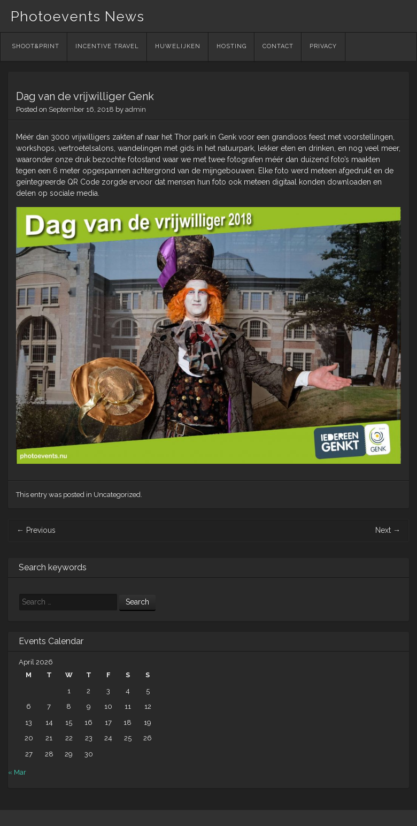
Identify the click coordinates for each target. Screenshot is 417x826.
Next (387, 530)
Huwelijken (177, 46)
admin (135, 109)
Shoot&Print (35, 46)
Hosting (231, 46)
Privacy (323, 46)
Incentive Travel (107, 46)
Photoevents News (77, 17)
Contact (278, 46)
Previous (36, 530)
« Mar (17, 772)
